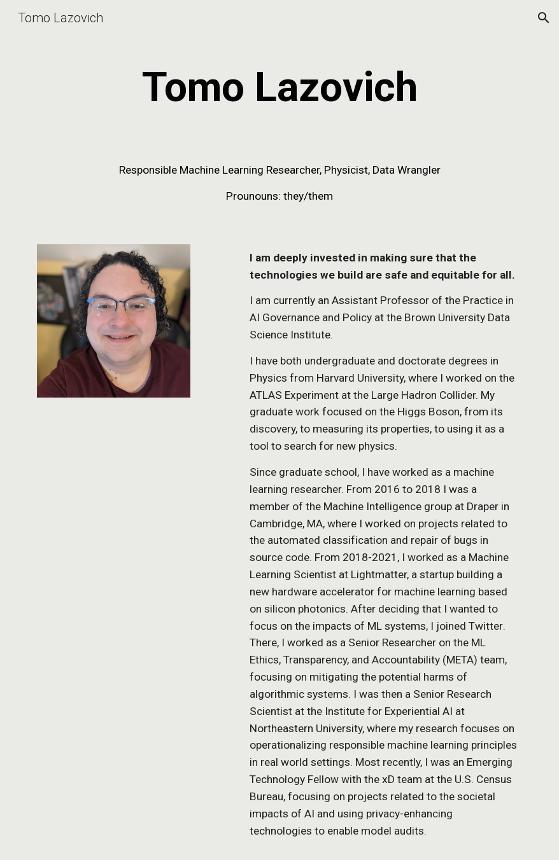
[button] (543, 18)
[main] (279, 87)
